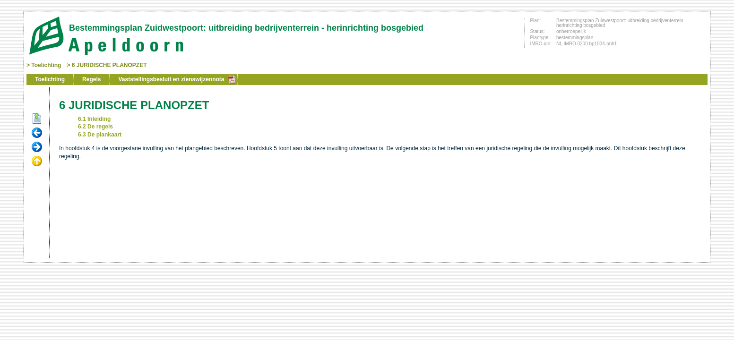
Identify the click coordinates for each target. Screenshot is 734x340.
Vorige (37, 133)
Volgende (37, 147)
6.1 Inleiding (94, 119)
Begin (37, 119)
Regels (91, 79)
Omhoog (37, 161)
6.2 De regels (95, 126)
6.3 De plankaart (99, 134)
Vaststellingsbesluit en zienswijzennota (171, 79)
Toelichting (46, 65)
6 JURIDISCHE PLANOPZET (109, 65)
